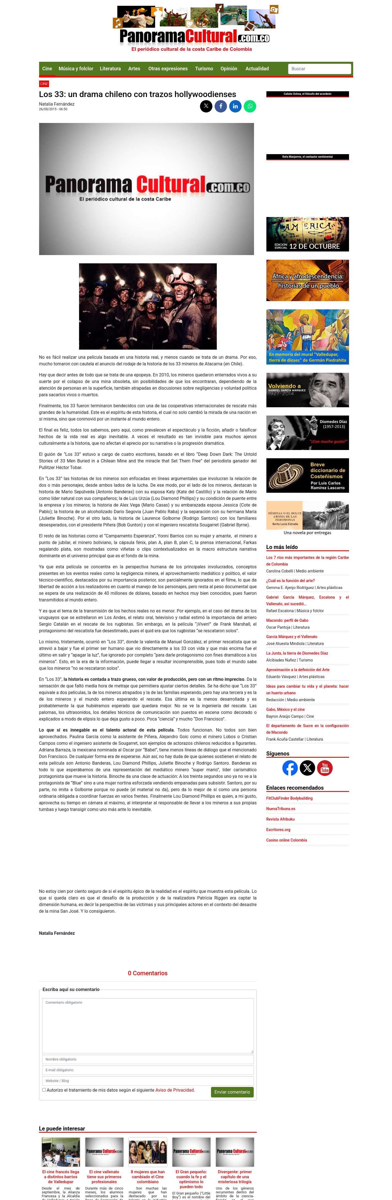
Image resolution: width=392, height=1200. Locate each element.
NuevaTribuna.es (281, 809)
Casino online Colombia (286, 840)
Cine (47, 68)
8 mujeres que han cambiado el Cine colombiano (148, 1176)
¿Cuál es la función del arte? (290, 580)
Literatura (110, 68)
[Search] (319, 69)
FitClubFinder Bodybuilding (289, 798)
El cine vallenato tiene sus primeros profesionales (104, 1176)
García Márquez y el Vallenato (292, 636)
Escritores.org (278, 829)
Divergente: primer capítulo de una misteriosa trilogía (235, 1176)
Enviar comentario (232, 1092)
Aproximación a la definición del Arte (298, 670)
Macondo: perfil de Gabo (287, 620)
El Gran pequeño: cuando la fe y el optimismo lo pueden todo (191, 1179)
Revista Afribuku (280, 819)
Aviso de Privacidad (174, 1090)
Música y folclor (76, 68)
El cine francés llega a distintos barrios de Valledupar (60, 1176)
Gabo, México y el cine (285, 709)
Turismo (204, 68)
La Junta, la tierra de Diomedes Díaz (297, 653)
